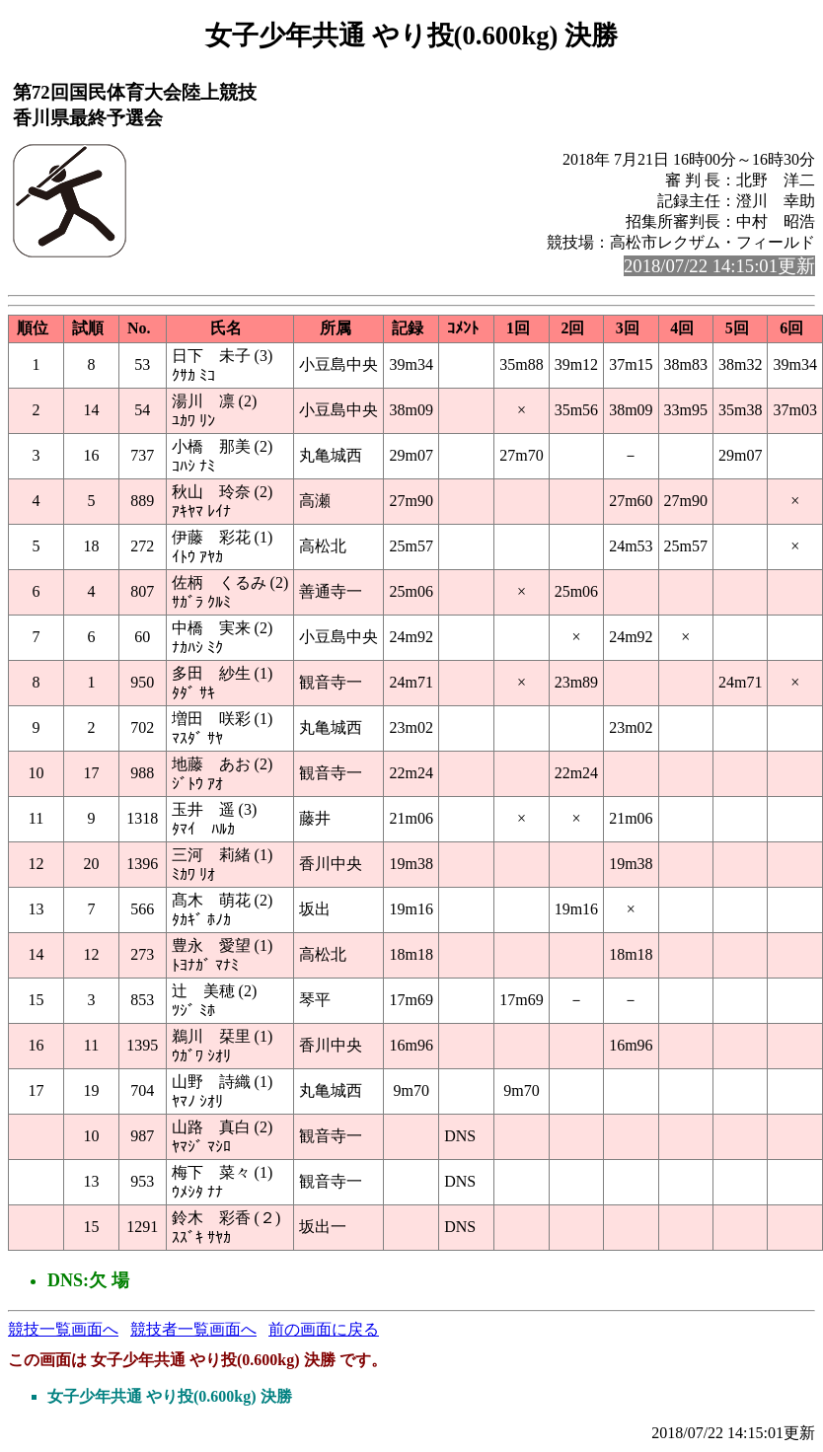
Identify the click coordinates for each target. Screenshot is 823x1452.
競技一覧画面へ (63, 1329)
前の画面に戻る (323, 1329)
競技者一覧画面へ (193, 1329)
